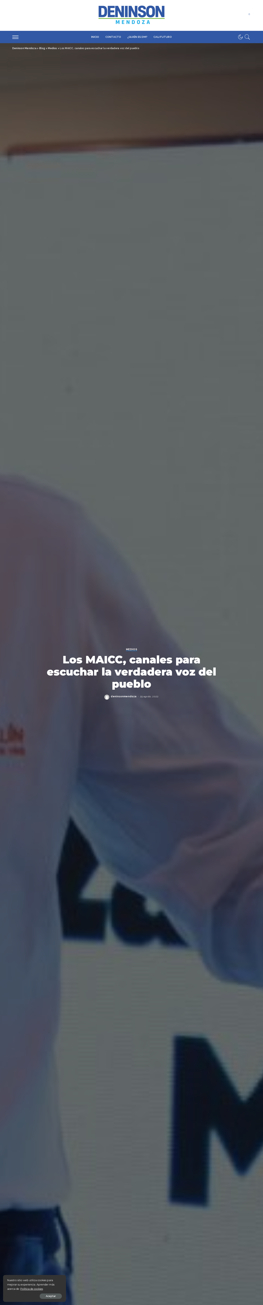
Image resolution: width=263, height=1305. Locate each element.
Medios (131, 649)
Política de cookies (31, 1288)
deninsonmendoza (123, 696)
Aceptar (49, 1296)
